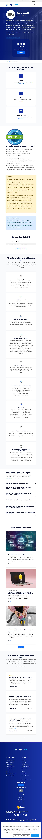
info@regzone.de (21, 801)
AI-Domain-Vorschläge (26, 766)
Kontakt (23, 777)
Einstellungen (26, 835)
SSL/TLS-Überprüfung (10, 775)
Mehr (9, 563)
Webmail (22, 1)
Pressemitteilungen (25, 775)
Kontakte (28, 1)
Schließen (17, 835)
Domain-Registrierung (10, 760)
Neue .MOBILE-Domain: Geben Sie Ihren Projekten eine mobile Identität (20, 630)
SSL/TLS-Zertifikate (9, 762)
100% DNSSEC (24, 760)
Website (21, 101)
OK (34, 835)
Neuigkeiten (24, 773)
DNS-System (24, 762)
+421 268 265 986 (21, 799)
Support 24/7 (21, 794)
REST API (8, 771)
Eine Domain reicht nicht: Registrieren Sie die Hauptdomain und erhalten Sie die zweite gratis (20, 593)
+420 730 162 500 (21, 797)
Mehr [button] (15, 728)
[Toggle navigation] (34, 4)
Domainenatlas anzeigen (10, 773)
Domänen (11, 61)
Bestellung (21, 52)
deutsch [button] (33, 1)
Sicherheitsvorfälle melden (26, 779)
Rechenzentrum (25, 764)
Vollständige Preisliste (21, 248)
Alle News (21, 647)
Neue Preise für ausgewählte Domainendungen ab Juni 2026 (20, 555)
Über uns (23, 771)
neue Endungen (17, 37)
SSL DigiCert (21, 118)
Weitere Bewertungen (21, 737)
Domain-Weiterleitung (10, 766)
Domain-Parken (9, 764)
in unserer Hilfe (30, 210)
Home (7, 61)
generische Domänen (10, 37)
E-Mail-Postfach (25, 82)
